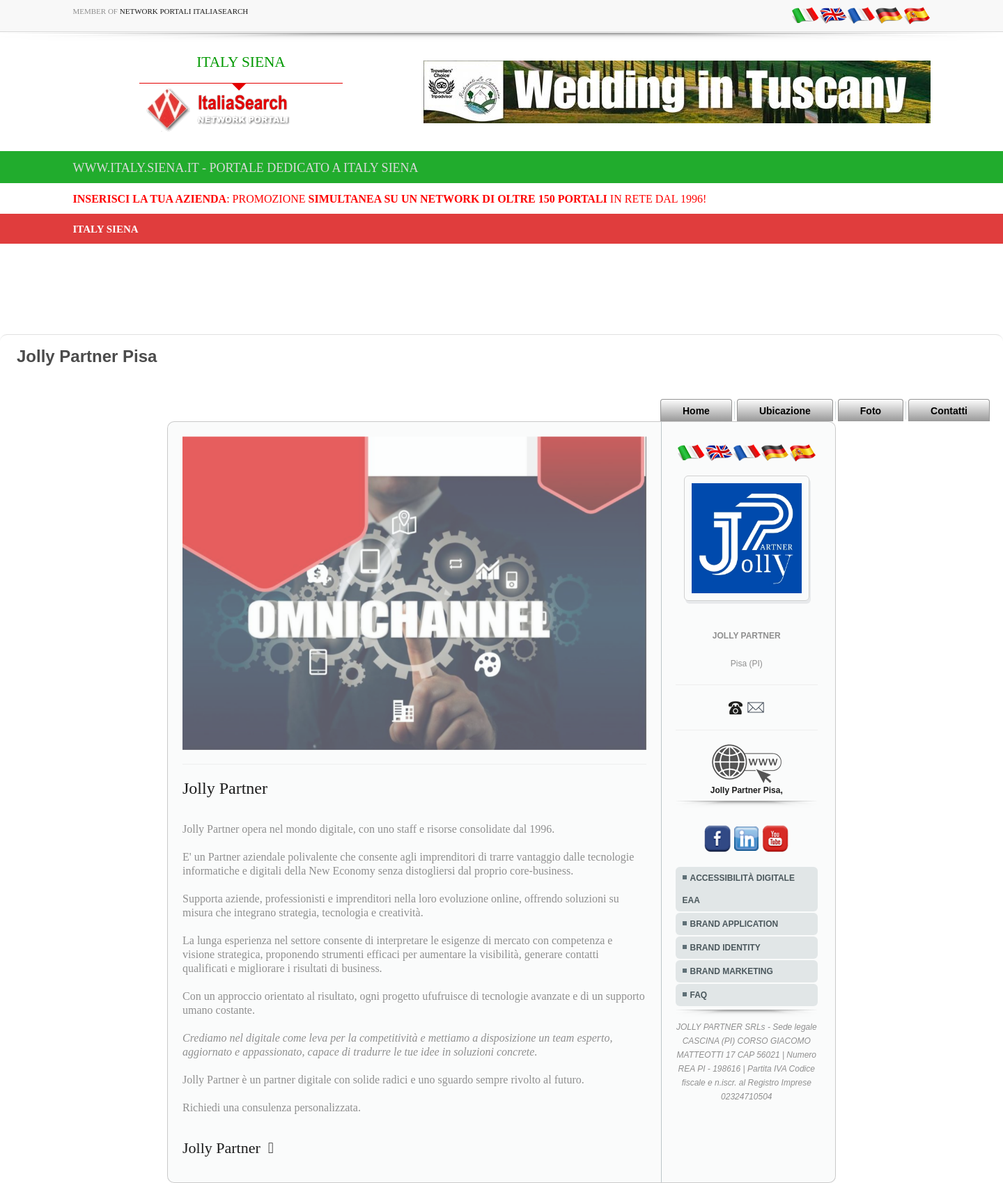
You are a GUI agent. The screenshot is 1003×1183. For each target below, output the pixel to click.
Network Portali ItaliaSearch (184, 11)
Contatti (949, 410)
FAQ (699, 995)
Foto (870, 410)
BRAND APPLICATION (734, 924)
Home (696, 410)
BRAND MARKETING (731, 971)
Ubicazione (785, 410)
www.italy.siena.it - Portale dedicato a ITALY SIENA (246, 168)
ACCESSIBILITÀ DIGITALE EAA (739, 889)
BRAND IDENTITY (725, 948)
